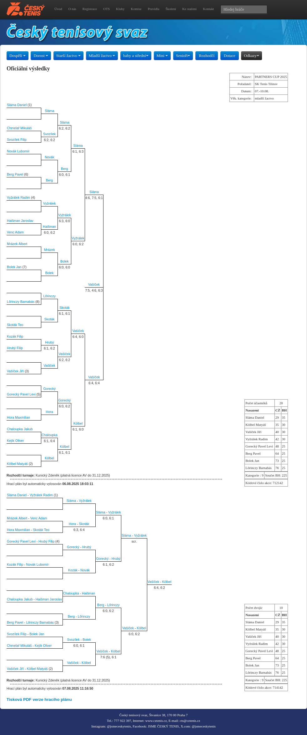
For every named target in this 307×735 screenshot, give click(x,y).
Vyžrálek (49, 203)
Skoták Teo (15, 325)
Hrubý (49, 342)
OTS (106, 9)
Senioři (183, 55)
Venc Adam (15, 232)
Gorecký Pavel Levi (21, 394)
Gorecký (49, 388)
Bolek (64, 261)
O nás (72, 9)
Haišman (49, 226)
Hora (49, 412)
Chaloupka (50, 435)
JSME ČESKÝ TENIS (163, 726)
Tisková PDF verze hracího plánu (39, 699)
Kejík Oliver (15, 440)
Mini (162, 55)
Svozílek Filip (17, 139)
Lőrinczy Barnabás (20, 302)
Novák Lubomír (18, 151)
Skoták (64, 307)
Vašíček (94, 284)
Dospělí (17, 55)
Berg (64, 169)
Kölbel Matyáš (17, 464)
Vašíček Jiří (15, 371)
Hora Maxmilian (18, 417)
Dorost (40, 55)
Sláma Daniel (17, 105)
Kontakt (208, 9)
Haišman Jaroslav (20, 220)
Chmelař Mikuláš (19, 128)
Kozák (73, 570)
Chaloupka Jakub (20, 429)
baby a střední (135, 55)
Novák (49, 157)
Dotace (229, 55)
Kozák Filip (15, 336)
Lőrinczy (49, 296)
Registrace (90, 9)
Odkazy (251, 55)
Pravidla (153, 9)
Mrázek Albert (17, 244)
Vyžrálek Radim (18, 197)
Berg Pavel (15, 174)
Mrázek (49, 250)
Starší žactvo (68, 55)
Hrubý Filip (15, 348)
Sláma (49, 111)
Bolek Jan (14, 267)
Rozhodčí (206, 55)
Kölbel (78, 423)
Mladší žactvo (102, 55)
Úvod (58, 9)
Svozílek (49, 134)
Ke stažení (189, 9)
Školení (170, 9)
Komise (136, 9)
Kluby (120, 9)
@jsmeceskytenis (119, 726)
